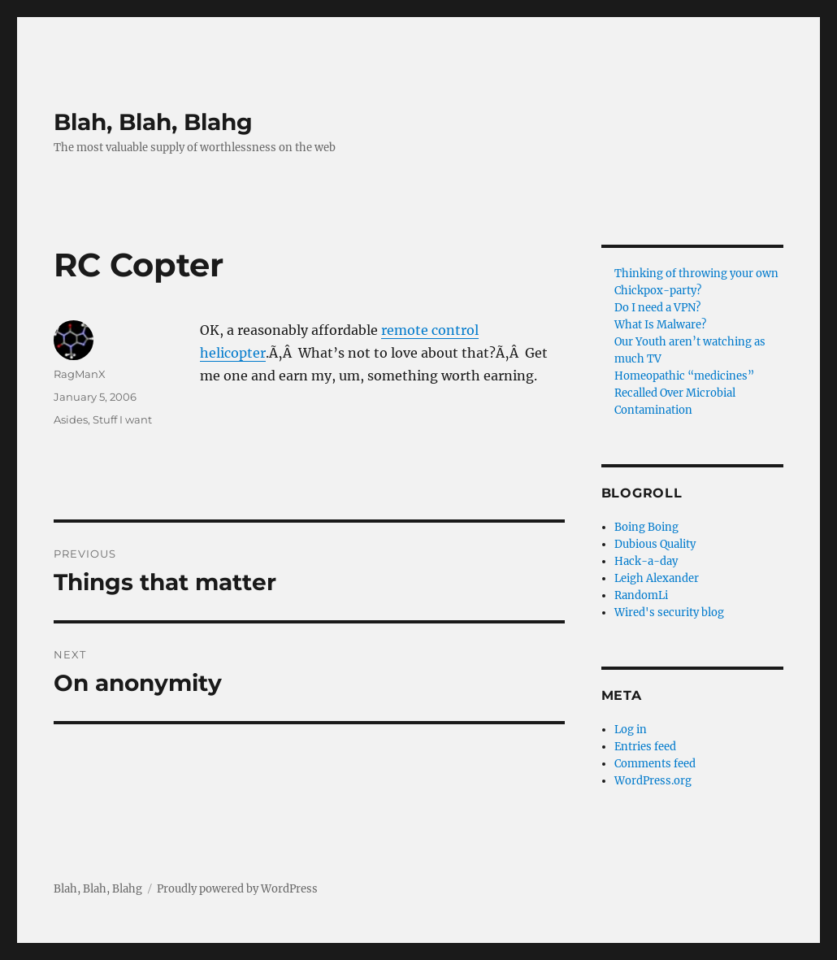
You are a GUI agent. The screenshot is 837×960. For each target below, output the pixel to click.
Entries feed (645, 747)
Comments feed (655, 764)
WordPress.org (653, 781)
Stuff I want (122, 419)
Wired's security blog (669, 612)
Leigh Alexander (656, 578)
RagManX (80, 373)
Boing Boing (646, 527)
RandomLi (641, 595)
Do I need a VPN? (657, 308)
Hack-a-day (646, 561)
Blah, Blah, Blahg (153, 122)
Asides (71, 419)
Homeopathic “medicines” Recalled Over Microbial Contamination (684, 393)
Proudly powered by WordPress (237, 889)
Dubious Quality (655, 544)
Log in (630, 729)
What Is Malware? (660, 325)
